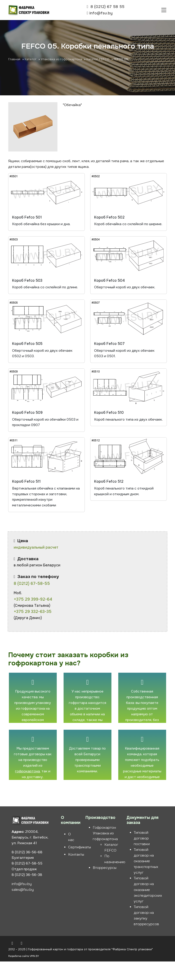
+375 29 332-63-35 (32, 618)
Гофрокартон (104, 835)
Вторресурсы (104, 875)
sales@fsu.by (23, 897)
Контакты (76, 862)
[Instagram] (22, 950)
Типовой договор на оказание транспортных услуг (146, 868)
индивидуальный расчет (36, 554)
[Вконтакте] (12, 950)
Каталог (30, 61)
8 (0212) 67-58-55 (32, 590)
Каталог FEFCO (97, 61)
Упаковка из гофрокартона (61, 61)
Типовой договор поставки (142, 846)
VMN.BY (34, 963)
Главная (14, 61)
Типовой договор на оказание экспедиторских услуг (148, 897)
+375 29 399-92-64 (33, 606)
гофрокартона (27, 778)
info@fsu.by (22, 891)
